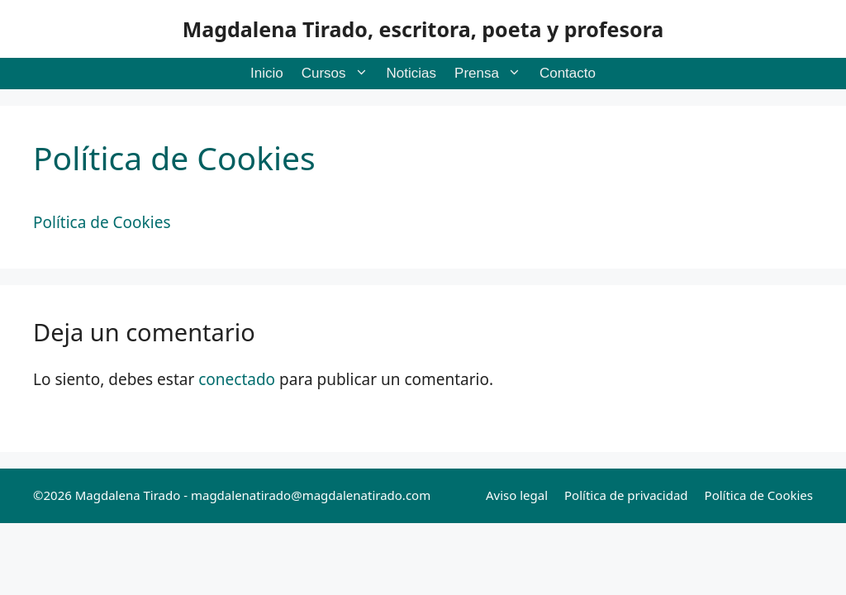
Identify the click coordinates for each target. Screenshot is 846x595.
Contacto (567, 73)
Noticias (411, 73)
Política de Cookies (101, 222)
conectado (236, 379)
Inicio (266, 73)
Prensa (492, 73)
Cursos (340, 73)
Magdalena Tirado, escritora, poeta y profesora (423, 29)
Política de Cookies (759, 495)
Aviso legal (517, 495)
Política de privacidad (626, 495)
